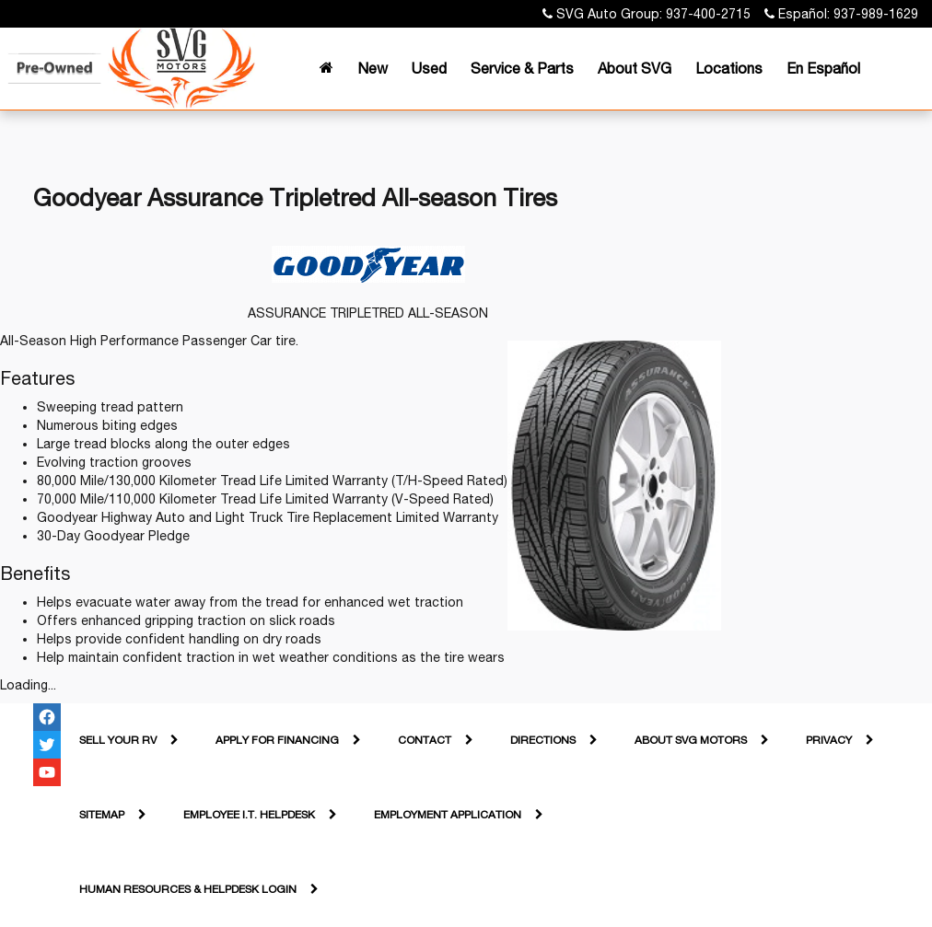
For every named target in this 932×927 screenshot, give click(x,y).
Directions (543, 740)
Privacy (829, 740)
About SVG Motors (691, 740)
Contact (424, 740)
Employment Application (447, 814)
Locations (729, 68)
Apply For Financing (277, 740)
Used (429, 68)
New (372, 68)
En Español (823, 68)
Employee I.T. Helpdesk (249, 814)
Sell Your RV (118, 740)
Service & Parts (522, 68)
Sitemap (101, 814)
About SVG (634, 68)
